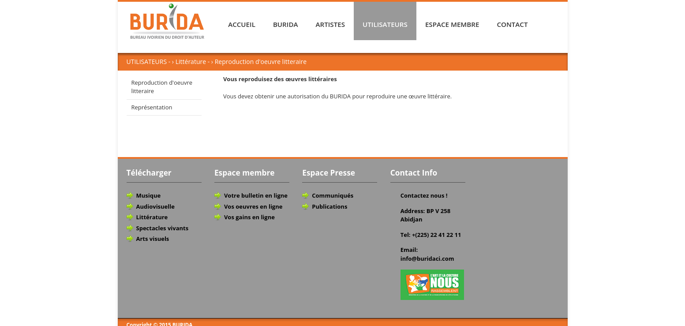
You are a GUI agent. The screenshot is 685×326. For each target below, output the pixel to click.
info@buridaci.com (427, 258)
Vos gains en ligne (249, 217)
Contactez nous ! (424, 195)
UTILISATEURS (385, 24)
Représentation (151, 107)
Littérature (152, 217)
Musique (148, 195)
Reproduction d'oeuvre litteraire (162, 87)
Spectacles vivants (162, 228)
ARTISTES (330, 24)
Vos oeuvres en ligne (253, 206)
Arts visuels (152, 239)
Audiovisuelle (155, 206)
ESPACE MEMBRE (452, 24)
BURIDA (285, 24)
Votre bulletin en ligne (256, 195)
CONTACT (512, 24)
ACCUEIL (241, 24)
